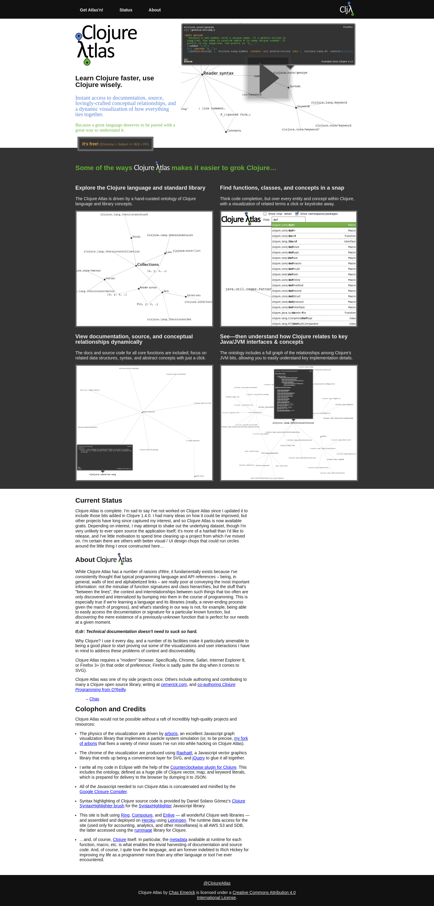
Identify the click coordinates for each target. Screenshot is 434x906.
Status (125, 10)
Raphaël (184, 752)
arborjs (171, 733)
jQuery (198, 758)
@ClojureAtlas (217, 883)
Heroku (148, 820)
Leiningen (177, 820)
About (155, 10)
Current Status (98, 500)
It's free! (115, 143)
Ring (125, 815)
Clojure (119, 839)
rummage (143, 830)
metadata (178, 839)
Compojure (142, 815)
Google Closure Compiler (103, 791)
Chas (94, 699)
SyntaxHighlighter (155, 805)
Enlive (169, 815)
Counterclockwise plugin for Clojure (203, 767)
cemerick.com (174, 684)
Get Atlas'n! (91, 10)
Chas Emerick (182, 892)
